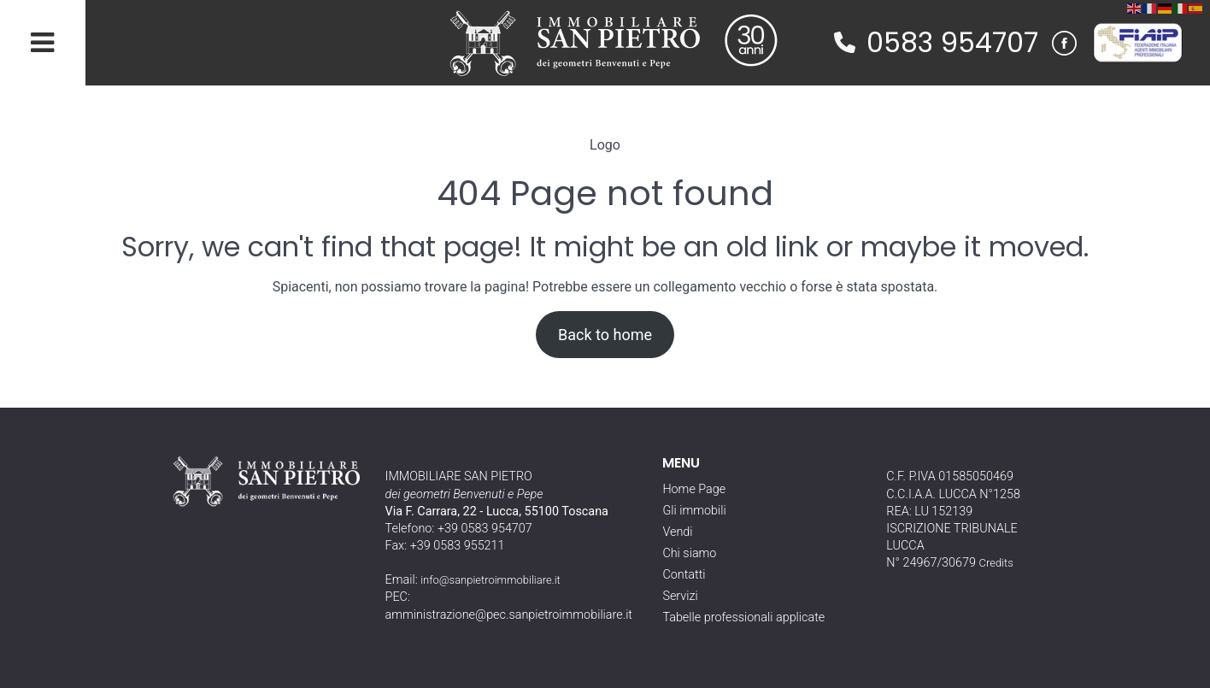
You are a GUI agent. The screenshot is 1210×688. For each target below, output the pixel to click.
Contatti (683, 574)
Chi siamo (689, 553)
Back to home (605, 335)
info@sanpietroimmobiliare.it (490, 579)
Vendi (677, 532)
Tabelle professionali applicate (743, 617)
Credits (996, 562)
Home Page (693, 489)
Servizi (679, 596)
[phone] (845, 42)
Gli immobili (693, 510)
